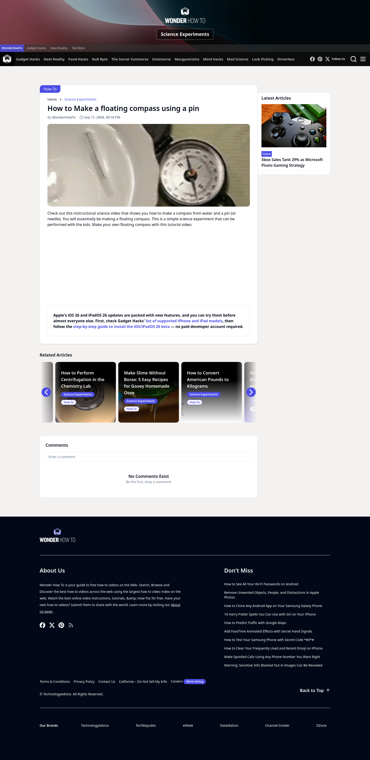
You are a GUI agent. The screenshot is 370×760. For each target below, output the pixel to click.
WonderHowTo (12, 48)
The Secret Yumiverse (129, 59)
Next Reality (58, 48)
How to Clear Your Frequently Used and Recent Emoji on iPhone (273, 648)
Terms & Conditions (55, 681)
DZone (321, 725)
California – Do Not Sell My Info (143, 681)
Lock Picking (262, 59)
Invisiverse (161, 59)
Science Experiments (185, 34)
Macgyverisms (187, 59)
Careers (188, 681)
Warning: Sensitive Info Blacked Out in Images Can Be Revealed (273, 665)
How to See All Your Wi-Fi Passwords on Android (261, 584)
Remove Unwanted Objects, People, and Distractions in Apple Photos (271, 594)
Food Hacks (78, 59)
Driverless (285, 59)
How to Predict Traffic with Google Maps (255, 622)
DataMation (229, 725)
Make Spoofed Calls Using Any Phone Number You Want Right (272, 656)
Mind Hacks (213, 59)
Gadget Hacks (36, 48)
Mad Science (237, 59)
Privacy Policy (84, 681)
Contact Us (106, 681)
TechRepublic (146, 725)
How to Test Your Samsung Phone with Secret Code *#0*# (269, 639)
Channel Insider (277, 725)
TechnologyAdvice (95, 725)
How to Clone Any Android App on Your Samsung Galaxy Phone (273, 605)
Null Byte (78, 48)
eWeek (188, 725)
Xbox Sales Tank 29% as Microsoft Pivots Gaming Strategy (292, 162)
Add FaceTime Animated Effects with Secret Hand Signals (268, 631)
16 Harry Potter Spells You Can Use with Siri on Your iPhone (270, 614)
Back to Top (315, 690)
